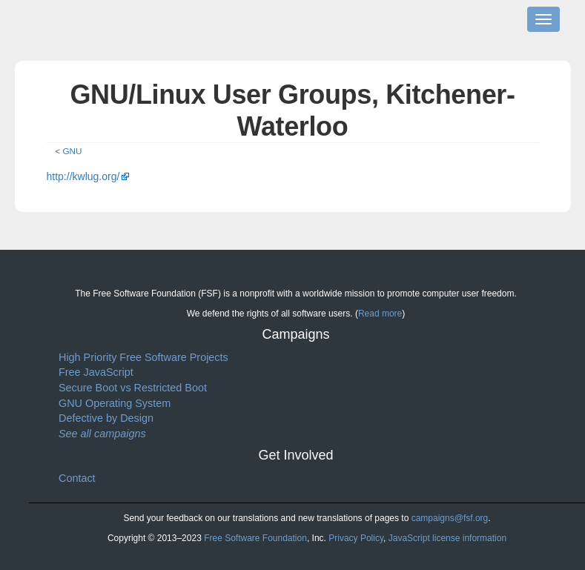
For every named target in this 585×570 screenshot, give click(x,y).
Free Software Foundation (255, 538)
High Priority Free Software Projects (143, 357)
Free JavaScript (96, 372)
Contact (77, 478)
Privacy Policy (355, 538)
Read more (380, 313)
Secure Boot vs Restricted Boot (133, 388)
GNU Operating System (115, 403)
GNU (72, 151)
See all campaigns (102, 434)
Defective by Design (106, 418)
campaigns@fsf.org (450, 518)
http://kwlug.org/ (83, 176)
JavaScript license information (447, 538)
